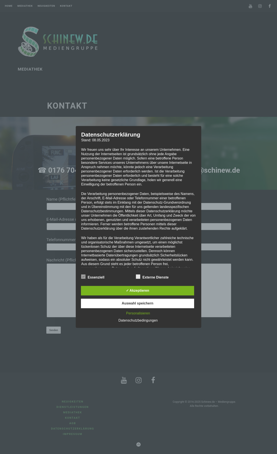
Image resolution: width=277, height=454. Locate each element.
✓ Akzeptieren (137, 291)
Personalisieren (138, 313)
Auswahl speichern (137, 303)
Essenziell (92, 276)
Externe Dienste (152, 276)
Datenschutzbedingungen (138, 320)
